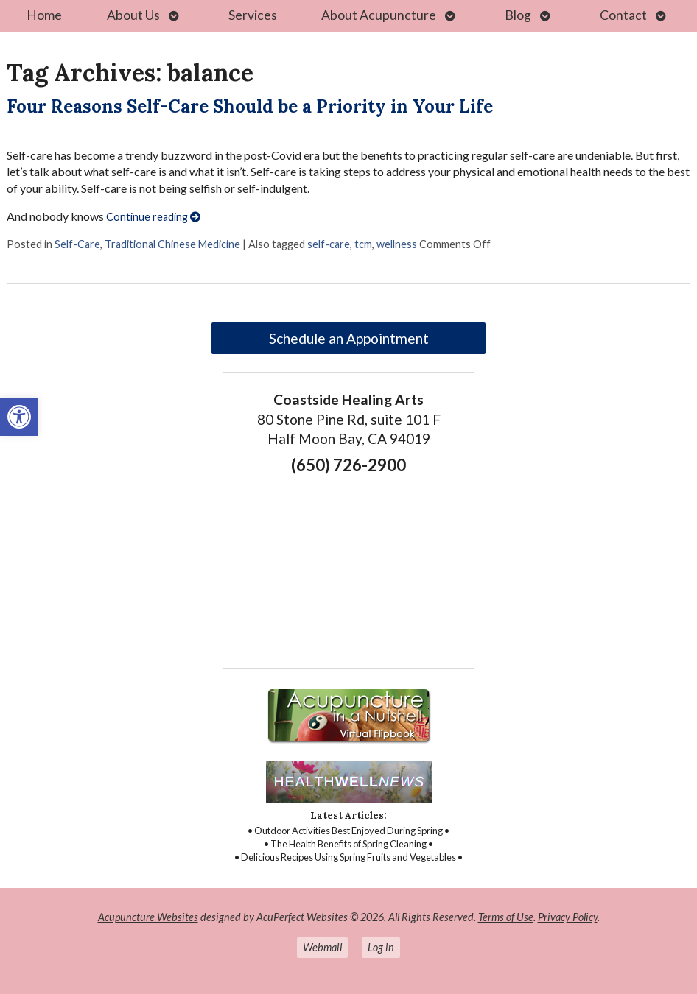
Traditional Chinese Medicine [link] (172, 244)
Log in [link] (381, 947)
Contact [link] (623, 15)
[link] (19, 417)
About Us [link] (133, 15)
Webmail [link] (322, 947)
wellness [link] (396, 244)
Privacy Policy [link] (568, 917)
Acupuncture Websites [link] (148, 917)
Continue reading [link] (153, 217)
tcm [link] (363, 244)
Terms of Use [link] (505, 917)
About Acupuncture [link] (378, 15)
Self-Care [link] (77, 244)
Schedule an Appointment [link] (349, 338)
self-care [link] (328, 244)
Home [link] (44, 15)
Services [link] (252, 15)
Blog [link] (518, 15)
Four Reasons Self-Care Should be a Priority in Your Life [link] (250, 106)
